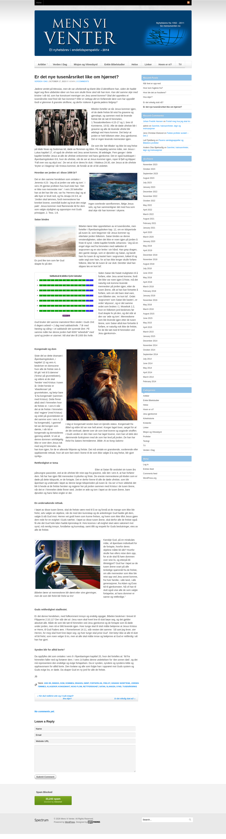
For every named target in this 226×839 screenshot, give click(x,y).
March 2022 (148, 214)
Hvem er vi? (165, 64)
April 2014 (147, 372)
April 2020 (147, 232)
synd (119, 686)
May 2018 (147, 277)
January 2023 (149, 187)
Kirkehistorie (148, 418)
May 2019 (147, 246)
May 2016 (147, 304)
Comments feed (150, 473)
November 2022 (150, 196)
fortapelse (96, 683)
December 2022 (150, 191)
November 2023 (150, 164)
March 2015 (148, 332)
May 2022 (147, 205)
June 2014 (148, 363)
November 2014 (150, 345)
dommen (69, 683)
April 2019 (147, 250)
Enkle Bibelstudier (114, 64)
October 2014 (149, 350)
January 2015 (149, 336)
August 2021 (148, 219)
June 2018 (148, 273)
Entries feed (148, 469)
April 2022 (147, 210)
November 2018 (150, 259)
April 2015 (147, 327)
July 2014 (147, 359)
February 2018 (149, 291)
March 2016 (148, 309)
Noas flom (76, 686)
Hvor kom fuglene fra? (153, 88)
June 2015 (148, 318)
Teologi (146, 441)
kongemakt (64, 686)
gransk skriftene (120, 683)
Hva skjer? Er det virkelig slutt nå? (99, 698)
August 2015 (148, 314)
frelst (106, 683)
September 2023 (150, 173)
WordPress (70, 827)
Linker (148, 64)
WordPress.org (150, 478)
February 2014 (149, 381)
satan (102, 686)
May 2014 (147, 368)
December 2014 (150, 341)
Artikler (41, 65)
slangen (110, 686)
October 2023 (149, 169)
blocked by (53, 805)
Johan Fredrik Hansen (153, 121)
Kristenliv (147, 423)
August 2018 (148, 264)
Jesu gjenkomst (150, 414)
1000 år (47, 683)
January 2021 (149, 228)
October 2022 (149, 201)
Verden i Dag (60, 64)
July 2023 (147, 182)
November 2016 (150, 300)
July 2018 (147, 268)
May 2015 (147, 323)
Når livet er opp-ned (152, 83)
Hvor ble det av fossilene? (154, 92)
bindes (55, 683)
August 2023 (148, 178)
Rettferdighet (90, 686)
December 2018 (150, 255)
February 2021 (149, 223)
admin (72, 81)
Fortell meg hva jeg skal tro (178, 121)
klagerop (52, 686)
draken (79, 683)
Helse (135, 64)
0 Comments (83, 81)
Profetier (147, 436)
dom (62, 683)
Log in (146, 464)
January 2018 (149, 295)
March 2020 (148, 237)
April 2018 (147, 282)
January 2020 (149, 241)
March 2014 (148, 377)
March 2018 (148, 286)
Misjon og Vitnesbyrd (85, 64)
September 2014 (150, 354)
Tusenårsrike (129, 686)
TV (180, 64)
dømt (86, 683)
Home (39, 3)
